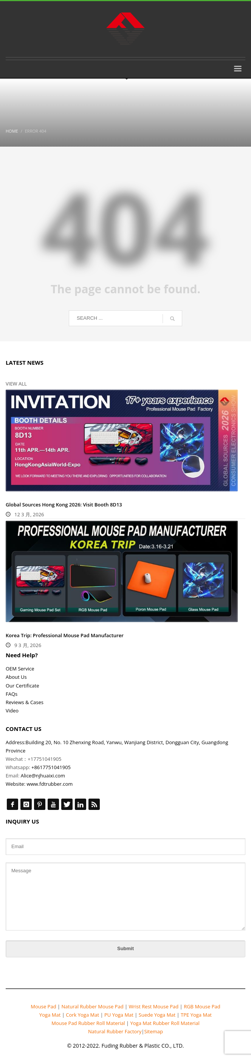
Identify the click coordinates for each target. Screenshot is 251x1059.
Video (12, 710)
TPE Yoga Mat (196, 1014)
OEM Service (20, 668)
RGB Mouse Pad (201, 1006)
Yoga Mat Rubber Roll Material (164, 1023)
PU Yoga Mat (119, 1014)
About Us (16, 676)
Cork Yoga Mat (83, 1014)
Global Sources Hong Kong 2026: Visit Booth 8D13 (64, 504)
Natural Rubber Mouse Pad (92, 1006)
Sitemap (153, 1031)
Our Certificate (22, 685)
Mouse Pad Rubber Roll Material (88, 1023)
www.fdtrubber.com (49, 783)
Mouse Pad (43, 1006)
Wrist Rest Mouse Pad (153, 1006)
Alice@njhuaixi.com (43, 775)
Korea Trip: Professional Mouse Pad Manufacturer (65, 635)
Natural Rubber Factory (114, 1031)
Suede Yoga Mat (157, 1014)
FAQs (11, 694)
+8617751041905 (51, 767)
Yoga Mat (50, 1014)
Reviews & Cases (24, 702)
